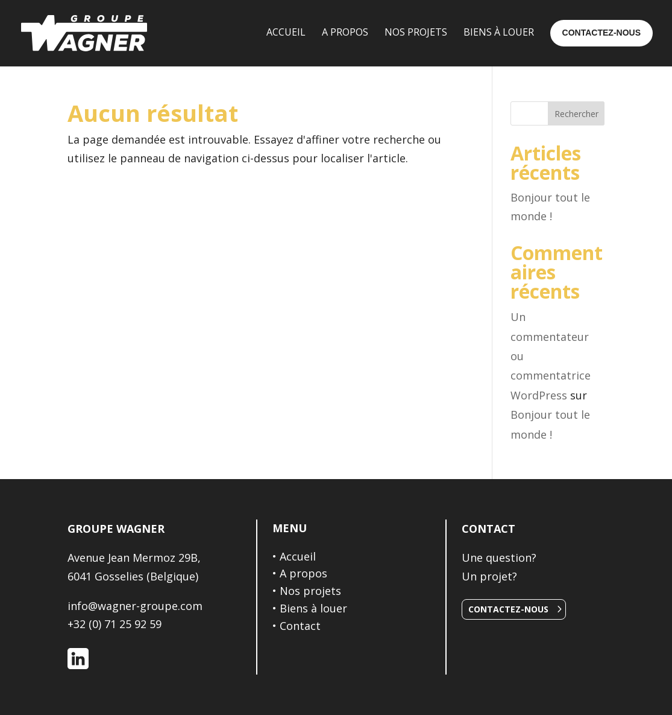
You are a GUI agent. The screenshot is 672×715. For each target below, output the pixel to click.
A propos (303, 573)
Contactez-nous (508, 609)
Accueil (298, 556)
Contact (300, 625)
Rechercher (576, 113)
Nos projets (310, 590)
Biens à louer (313, 608)
